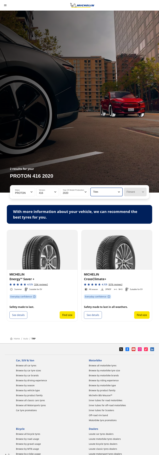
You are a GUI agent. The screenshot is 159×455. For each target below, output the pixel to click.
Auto (25, 338)
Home (15, 338)
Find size (67, 315)
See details (18, 315)
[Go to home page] (82, 5)
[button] (31, 192)
